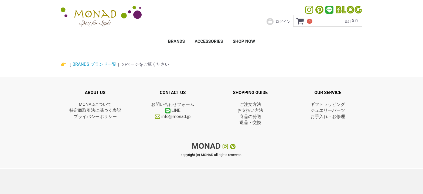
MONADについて (95, 104)
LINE (175, 110)
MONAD (206, 146)
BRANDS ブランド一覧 (94, 64)
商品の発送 (250, 116)
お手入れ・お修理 (328, 116)
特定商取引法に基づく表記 (95, 110)
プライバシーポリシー (95, 116)
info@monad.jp (173, 116)
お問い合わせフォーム (172, 104)
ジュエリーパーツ (328, 110)
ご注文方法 (250, 104)
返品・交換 (250, 122)
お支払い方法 (250, 110)
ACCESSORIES (209, 41)
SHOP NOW (244, 41)
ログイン (278, 22)
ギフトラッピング (328, 104)
